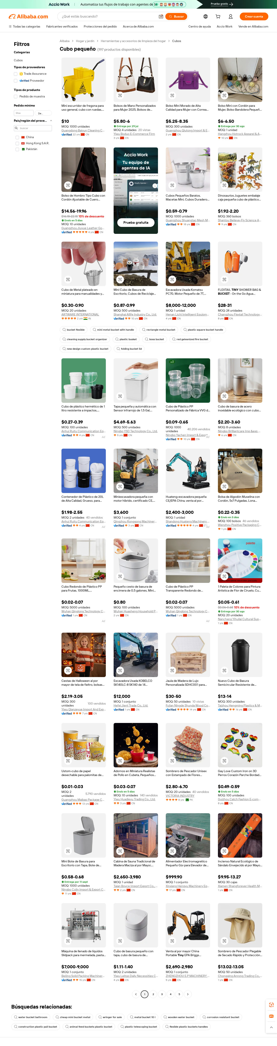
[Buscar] (176, 16)
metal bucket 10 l (142, 1017)
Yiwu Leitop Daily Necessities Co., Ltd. (136, 976)
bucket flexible (74, 329)
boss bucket (154, 339)
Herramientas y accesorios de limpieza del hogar (133, 41)
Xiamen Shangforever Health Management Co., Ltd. (240, 886)
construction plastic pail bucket (35, 1026)
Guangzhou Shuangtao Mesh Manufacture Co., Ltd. (188, 220)
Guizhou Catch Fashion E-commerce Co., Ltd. (240, 799)
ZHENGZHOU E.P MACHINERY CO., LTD (188, 976)
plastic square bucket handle (203, 329)
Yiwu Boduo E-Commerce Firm (134, 134)
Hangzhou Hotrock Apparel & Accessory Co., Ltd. (240, 134)
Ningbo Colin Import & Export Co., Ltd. (83, 889)
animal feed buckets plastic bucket (88, 1026)
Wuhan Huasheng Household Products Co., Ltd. (136, 611)
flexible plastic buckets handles (186, 1026)
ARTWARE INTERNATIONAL (80, 314)
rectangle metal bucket (158, 329)
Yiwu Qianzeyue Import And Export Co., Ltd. (83, 709)
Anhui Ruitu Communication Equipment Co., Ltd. (83, 431)
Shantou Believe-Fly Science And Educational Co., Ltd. (240, 220)
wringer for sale (110, 1017)
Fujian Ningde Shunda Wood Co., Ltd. (188, 705)
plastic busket (126, 339)
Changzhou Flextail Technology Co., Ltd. (240, 314)
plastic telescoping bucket (139, 1026)
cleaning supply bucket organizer (85, 339)
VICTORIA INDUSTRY (180, 795)
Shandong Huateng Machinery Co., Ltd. (188, 521)
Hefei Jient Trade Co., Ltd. (131, 705)
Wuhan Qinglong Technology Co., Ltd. (83, 611)
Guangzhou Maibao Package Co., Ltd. (83, 799)
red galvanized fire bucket (190, 339)
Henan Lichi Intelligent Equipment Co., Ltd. (188, 314)
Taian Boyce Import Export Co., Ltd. (136, 886)
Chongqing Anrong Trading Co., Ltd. (240, 976)
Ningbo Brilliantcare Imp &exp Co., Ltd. (240, 431)
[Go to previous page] (136, 994)
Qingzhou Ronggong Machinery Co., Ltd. (136, 521)
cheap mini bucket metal (73, 1017)
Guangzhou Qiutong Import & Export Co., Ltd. (188, 130)
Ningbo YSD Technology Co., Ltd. (136, 431)
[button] (161, 16)
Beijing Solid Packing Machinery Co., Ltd (83, 976)
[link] (271, 1004)
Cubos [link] (176, 41)
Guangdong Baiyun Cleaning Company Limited (83, 130)
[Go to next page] (188, 994)
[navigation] (33, 518)
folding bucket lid (129, 349)
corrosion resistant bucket (221, 1017)
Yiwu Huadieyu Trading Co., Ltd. (134, 799)
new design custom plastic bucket (85, 349)
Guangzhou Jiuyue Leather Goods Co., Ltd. (83, 228)
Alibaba (64, 41)
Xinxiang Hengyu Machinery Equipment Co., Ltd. (188, 886)
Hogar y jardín (85, 41)
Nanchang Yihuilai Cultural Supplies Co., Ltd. (240, 619)
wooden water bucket (179, 1017)
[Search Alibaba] (108, 16)
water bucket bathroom (30, 1017)
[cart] (219, 17)
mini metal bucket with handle (113, 329)
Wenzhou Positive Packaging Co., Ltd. (240, 525)
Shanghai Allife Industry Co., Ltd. (135, 314)
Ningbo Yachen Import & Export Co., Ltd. (188, 435)
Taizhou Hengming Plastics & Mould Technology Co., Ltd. (240, 705)
